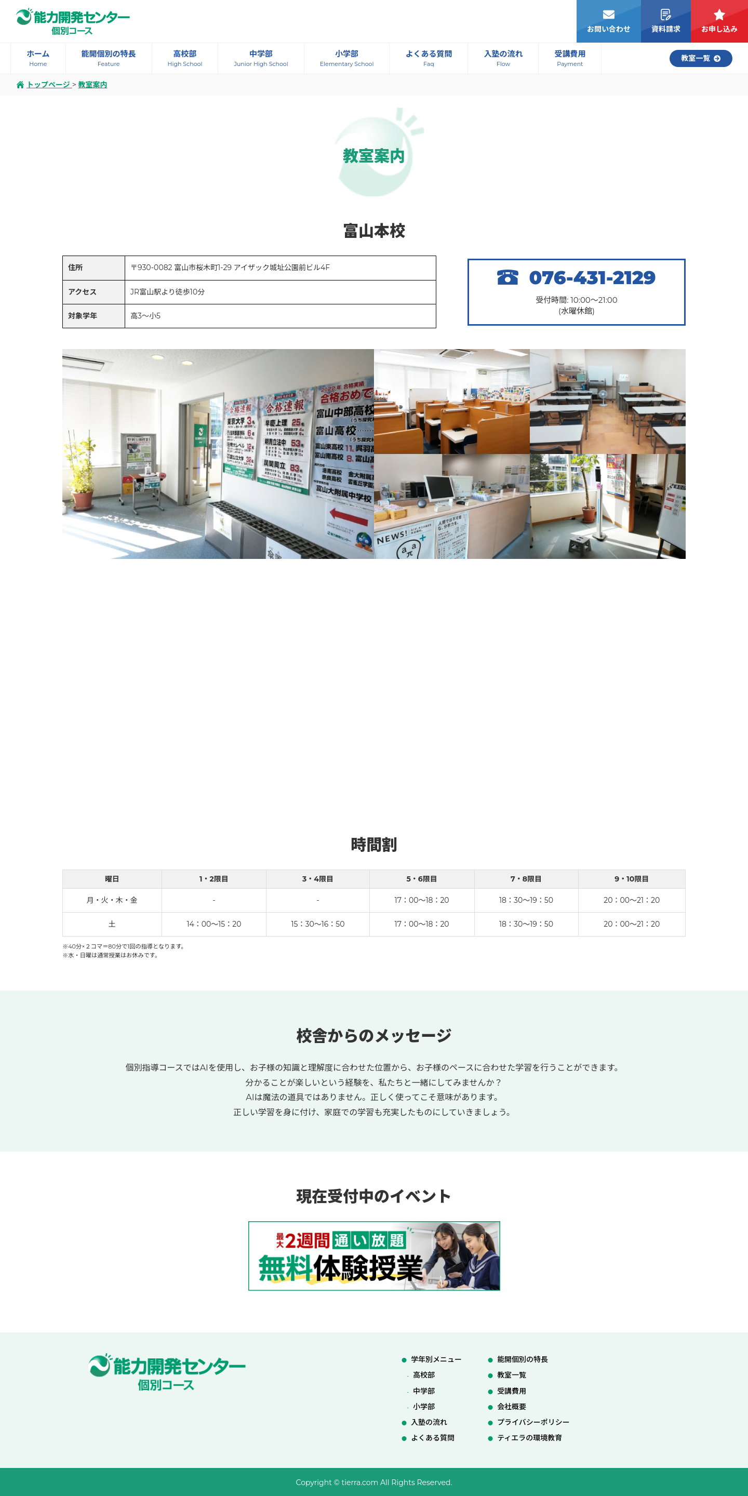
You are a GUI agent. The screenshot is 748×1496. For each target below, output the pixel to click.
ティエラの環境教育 (529, 1437)
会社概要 (511, 1406)
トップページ (44, 84)
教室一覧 (511, 1375)
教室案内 (92, 84)
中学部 (424, 1391)
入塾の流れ (429, 1422)
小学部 (424, 1406)
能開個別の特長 (522, 1359)
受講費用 (511, 1391)
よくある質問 (433, 1437)
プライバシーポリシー (533, 1422)
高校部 (424, 1375)
